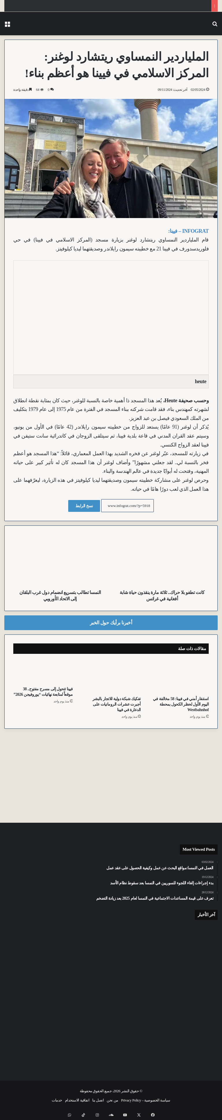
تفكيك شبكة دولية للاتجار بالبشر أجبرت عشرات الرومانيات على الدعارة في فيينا (116, 704)
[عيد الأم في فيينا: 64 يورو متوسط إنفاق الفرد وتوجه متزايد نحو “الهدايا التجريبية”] (39, 986)
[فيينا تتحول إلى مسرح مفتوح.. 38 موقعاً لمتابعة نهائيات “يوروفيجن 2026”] (43, 671)
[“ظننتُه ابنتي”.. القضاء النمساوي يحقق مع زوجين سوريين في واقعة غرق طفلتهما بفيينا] (183, 945)
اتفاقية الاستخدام (77, 1100)
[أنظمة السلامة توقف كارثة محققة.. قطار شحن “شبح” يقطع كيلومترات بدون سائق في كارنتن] (111, 1041)
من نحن (112, 1100)
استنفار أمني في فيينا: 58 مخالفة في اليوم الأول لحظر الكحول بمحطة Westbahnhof (181, 704)
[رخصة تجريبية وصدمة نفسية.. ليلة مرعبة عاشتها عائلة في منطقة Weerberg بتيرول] (183, 986)
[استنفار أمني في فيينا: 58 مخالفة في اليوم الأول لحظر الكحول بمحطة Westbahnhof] (179, 676)
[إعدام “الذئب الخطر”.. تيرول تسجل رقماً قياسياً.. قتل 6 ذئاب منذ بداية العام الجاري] (39, 945)
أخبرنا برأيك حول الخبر (111, 622)
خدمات (57, 1100)
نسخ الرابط (84, 506)
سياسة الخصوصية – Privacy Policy (145, 1100)
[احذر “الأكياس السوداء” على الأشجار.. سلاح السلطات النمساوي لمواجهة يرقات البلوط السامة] (111, 993)
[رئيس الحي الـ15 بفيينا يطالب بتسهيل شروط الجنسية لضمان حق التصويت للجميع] (39, 1045)
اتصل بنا (98, 1100)
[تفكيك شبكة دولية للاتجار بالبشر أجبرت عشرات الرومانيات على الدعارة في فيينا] (110, 676)
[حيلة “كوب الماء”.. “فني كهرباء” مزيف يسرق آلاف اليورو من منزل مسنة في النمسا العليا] (183, 1041)
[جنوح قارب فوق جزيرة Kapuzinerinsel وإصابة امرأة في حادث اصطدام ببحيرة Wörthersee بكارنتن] (111, 945)
